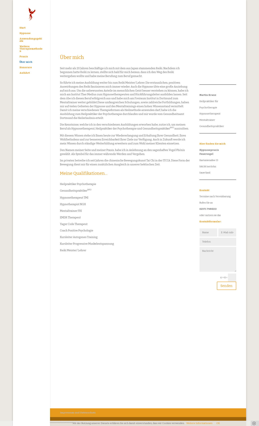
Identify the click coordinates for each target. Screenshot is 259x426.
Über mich (25, 62)
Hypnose (25, 33)
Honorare (25, 67)
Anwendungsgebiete (30, 40)
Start (22, 28)
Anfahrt (24, 73)
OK (218, 423)
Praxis (23, 57)
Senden (227, 286)
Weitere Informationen (199, 423)
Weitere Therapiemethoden (30, 49)
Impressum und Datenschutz (78, 412)
